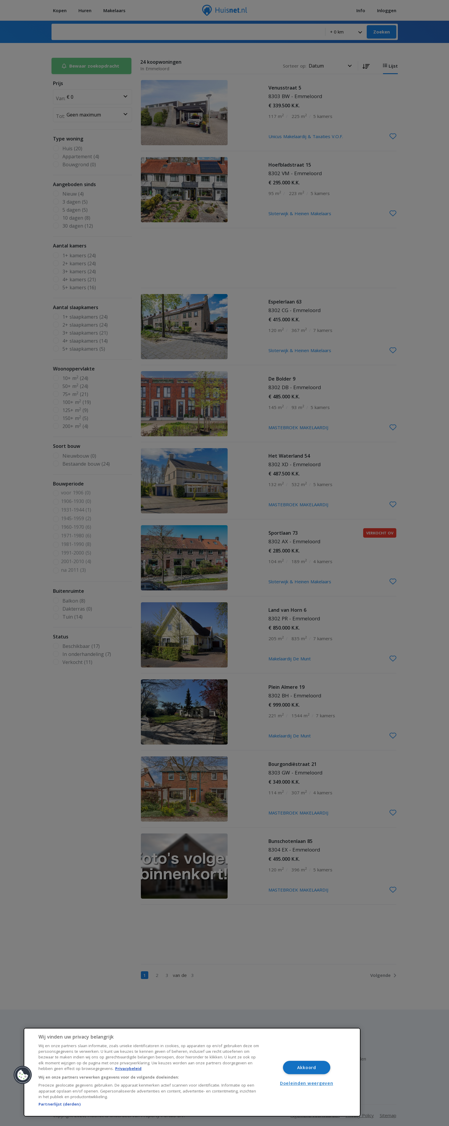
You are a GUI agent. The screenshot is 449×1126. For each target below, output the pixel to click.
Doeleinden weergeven (306, 1083)
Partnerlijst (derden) (59, 1104)
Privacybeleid (128, 1068)
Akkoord (306, 1067)
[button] (22, 1075)
